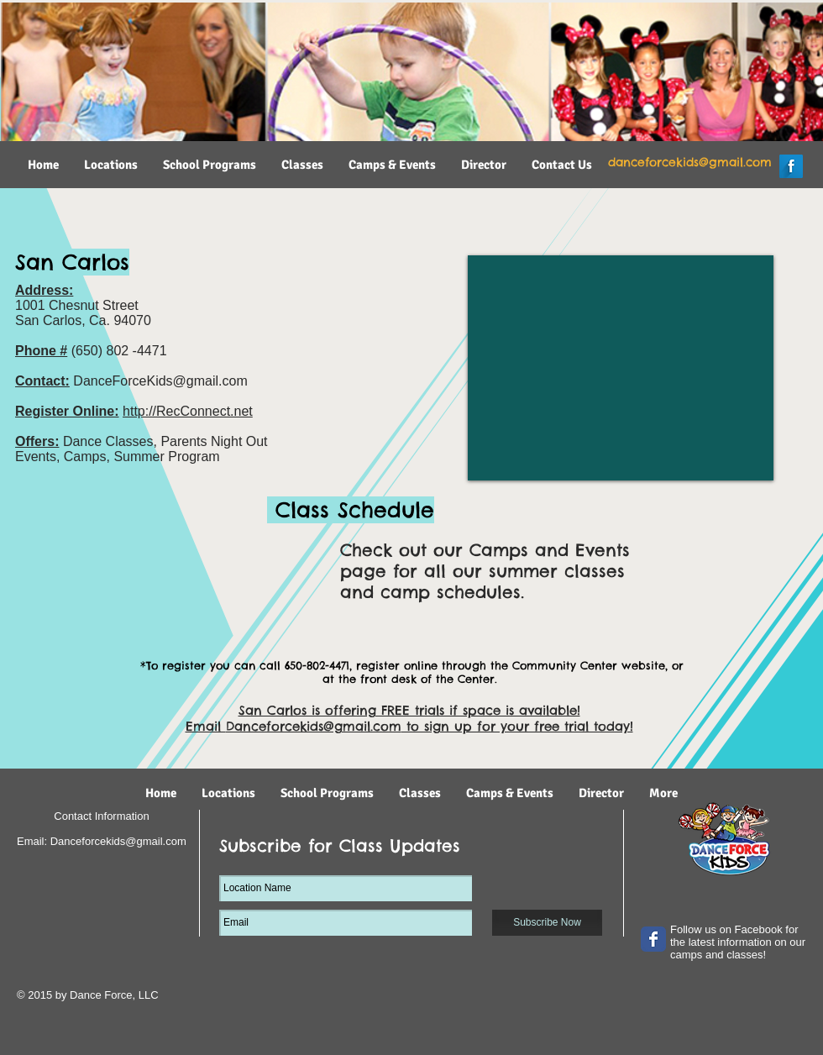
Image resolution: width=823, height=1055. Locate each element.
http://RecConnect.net (188, 411)
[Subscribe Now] (547, 923)
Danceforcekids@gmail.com (313, 726)
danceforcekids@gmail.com (690, 162)
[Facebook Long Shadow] (791, 166)
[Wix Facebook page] (653, 939)
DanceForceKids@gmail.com (160, 381)
